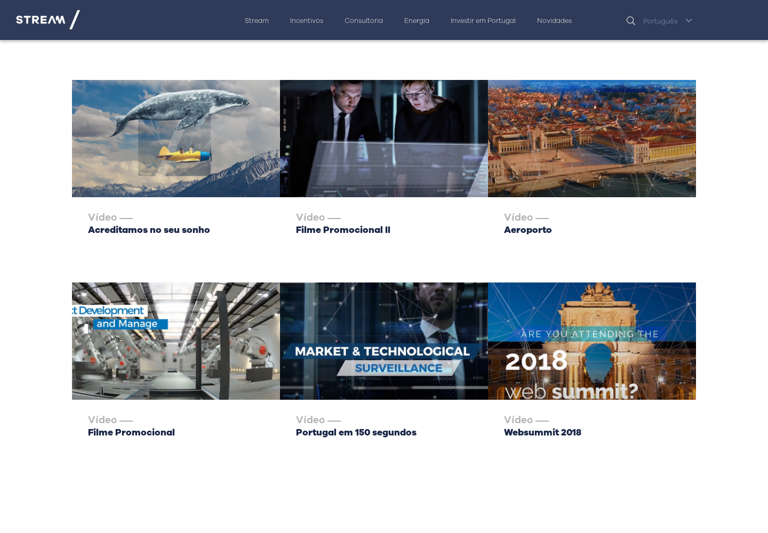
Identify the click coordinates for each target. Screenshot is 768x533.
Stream (257, 20)
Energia (416, 20)
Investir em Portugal (483, 20)
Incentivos (306, 20)
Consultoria (364, 20)
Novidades (554, 20)
